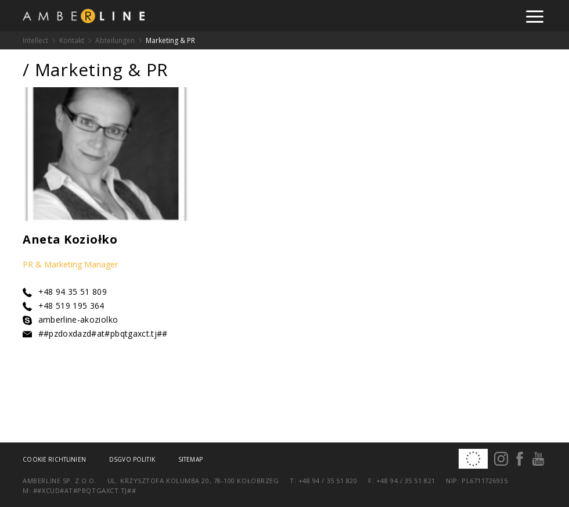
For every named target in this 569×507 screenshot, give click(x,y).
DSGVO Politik (132, 459)
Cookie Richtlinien (54, 459)
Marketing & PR (170, 40)
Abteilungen (115, 40)
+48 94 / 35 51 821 (405, 480)
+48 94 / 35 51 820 (328, 480)
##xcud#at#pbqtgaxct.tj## (84, 490)
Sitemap (190, 459)
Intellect (35, 40)
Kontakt (71, 40)
